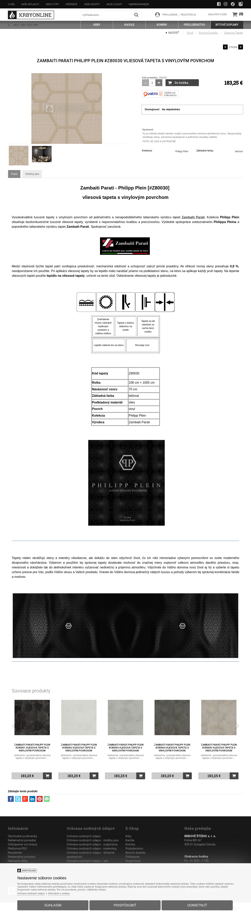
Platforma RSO (17, 849)
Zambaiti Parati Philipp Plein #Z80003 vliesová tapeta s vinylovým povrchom (125, 750)
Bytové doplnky (208, 32)
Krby (128, 837)
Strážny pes (47, 174)
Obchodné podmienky (22, 837)
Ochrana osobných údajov (84, 837)
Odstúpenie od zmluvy (22, 845)
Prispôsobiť (125, 903)
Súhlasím (58, 903)
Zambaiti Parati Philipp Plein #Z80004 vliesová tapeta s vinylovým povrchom (172, 750)
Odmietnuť (192, 903)
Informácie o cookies (69, 891)
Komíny (130, 845)
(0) (241, 14)
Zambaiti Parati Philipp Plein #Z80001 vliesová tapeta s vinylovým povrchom (32, 750)
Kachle (130, 841)
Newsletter (15, 853)
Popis (20, 174)
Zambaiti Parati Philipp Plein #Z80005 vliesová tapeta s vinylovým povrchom (218, 750)
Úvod (190, 32)
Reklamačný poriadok (22, 841)
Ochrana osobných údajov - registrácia (92, 845)
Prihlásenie (133, 857)
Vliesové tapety (233, 32)
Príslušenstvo (134, 849)
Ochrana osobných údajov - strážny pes (93, 841)
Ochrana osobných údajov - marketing (91, 849)
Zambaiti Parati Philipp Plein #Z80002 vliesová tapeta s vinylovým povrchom (78, 750)
